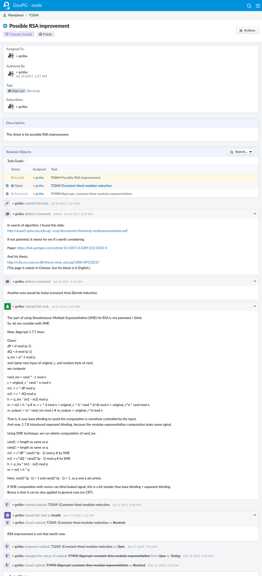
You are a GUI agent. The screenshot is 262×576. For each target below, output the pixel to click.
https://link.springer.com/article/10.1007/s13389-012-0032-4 (62, 248)
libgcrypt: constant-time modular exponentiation (96, 194)
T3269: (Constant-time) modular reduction (79, 505)
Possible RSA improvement (80, 178)
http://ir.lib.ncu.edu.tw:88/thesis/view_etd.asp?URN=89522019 (53, 262)
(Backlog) (33, 91)
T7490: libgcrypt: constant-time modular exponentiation (109, 556)
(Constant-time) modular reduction (86, 186)
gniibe (22, 56)
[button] (258, 5)
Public (48, 34)
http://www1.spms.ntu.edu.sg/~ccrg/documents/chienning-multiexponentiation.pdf (67, 231)
